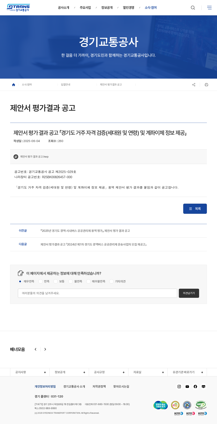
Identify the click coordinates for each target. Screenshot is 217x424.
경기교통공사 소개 (74, 386)
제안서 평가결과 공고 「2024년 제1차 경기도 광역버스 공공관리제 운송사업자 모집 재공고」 (93, 244)
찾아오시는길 (121, 386)
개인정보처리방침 (45, 386)
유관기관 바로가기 (183, 372)
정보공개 (60, 372)
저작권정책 (99, 386)
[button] (38, 85)
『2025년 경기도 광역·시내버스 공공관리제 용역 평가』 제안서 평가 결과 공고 (85, 230)
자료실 (137, 372)
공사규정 (99, 372)
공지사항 (20, 372)
